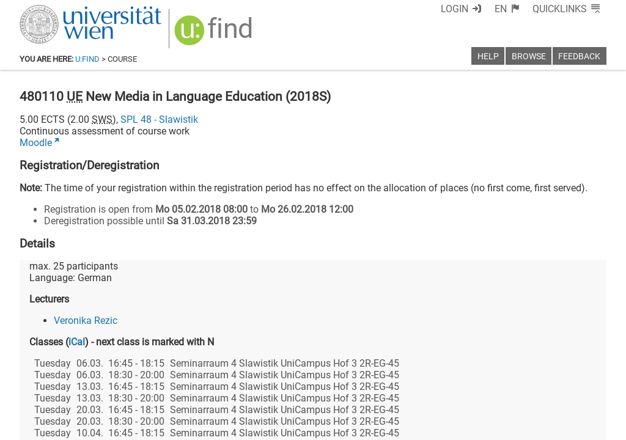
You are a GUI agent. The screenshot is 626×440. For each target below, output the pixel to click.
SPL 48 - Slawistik (159, 119)
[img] (214, 34)
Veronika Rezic (85, 320)
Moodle (36, 142)
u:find (87, 59)
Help (488, 56)
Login (454, 9)
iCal (76, 342)
